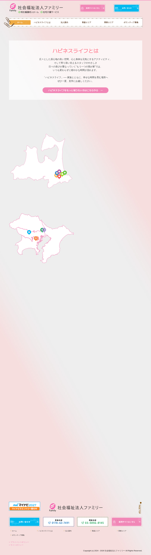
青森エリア (86, 22)
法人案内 (64, 22)
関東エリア (108, 22)
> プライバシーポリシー (19, 542)
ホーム (20, 22)
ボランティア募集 (131, 22)
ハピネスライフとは (42, 22)
